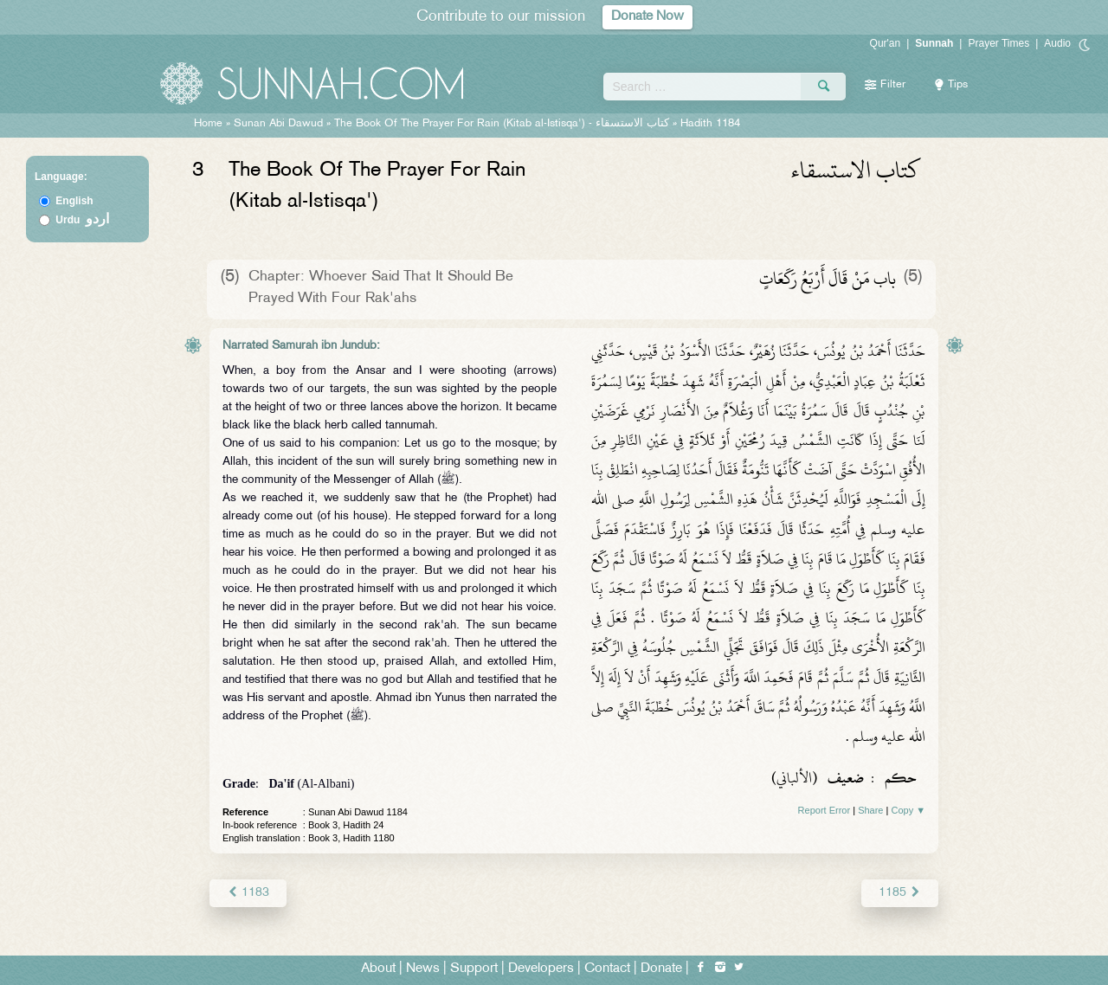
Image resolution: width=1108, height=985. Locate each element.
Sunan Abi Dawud (278, 124)
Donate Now (647, 16)
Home (208, 124)
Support (474, 968)
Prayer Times (998, 43)
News (423, 968)
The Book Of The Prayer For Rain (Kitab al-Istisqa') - (503, 124)
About (378, 968)
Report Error (824, 810)
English (74, 201)
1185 (900, 892)
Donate (661, 968)
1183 (248, 892)
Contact (607, 968)
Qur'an (885, 43)
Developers (541, 968)
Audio (1057, 43)
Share (870, 810)
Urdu (82, 220)
